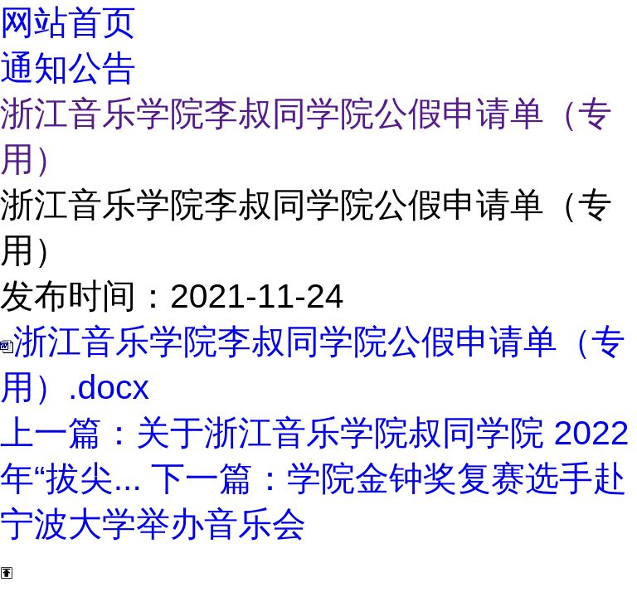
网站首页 (68, 22)
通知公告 (68, 68)
